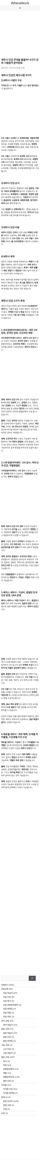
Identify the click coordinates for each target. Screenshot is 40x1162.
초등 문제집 (8, 1008)
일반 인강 (7, 1080)
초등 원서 (7, 1000)
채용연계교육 (8, 1076)
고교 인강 (7, 1049)
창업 (3, 1097)
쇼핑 (3, 1113)
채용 (5, 1073)
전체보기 (4, 984)
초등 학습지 (8, 993)
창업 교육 (7, 1105)
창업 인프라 (8, 1101)
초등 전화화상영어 (10, 1004)
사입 (5, 1109)
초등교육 (4, 988)
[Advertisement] (20, 32)
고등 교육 (5, 1045)
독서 (5, 1061)
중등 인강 (7, 1036)
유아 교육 (5, 1020)
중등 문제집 (8, 1040)
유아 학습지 (8, 1024)
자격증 (4, 1085)
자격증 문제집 (9, 1093)
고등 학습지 (8, 1053)
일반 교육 (5, 1057)
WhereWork (20, 3)
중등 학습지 (8, 1033)
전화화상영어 (8, 1069)
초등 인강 (7, 997)
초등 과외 (7, 1016)
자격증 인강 (8, 1089)
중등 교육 (5, 1028)
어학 (5, 1065)
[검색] (32, 978)
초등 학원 (7, 1012)
